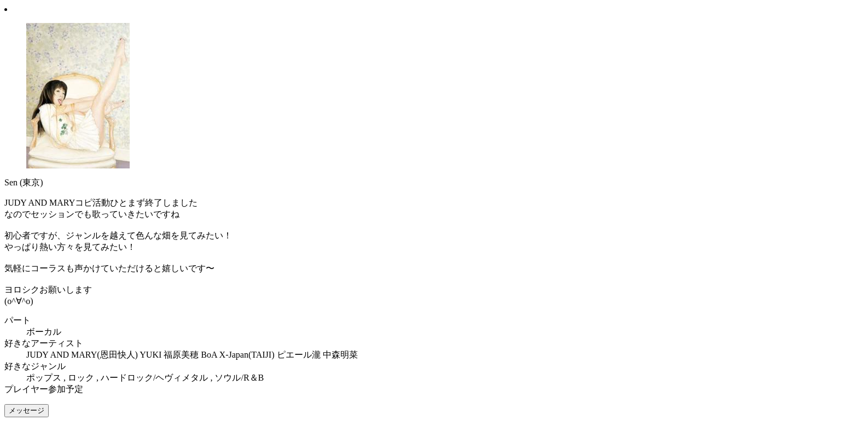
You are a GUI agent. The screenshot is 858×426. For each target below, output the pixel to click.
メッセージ (26, 410)
